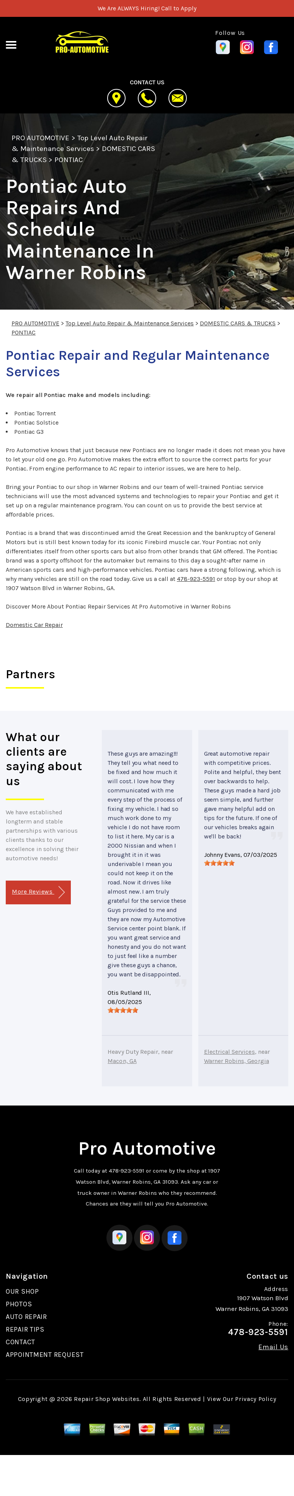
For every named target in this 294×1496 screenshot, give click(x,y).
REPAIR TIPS (25, 1329)
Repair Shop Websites (106, 1398)
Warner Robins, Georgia (236, 1061)
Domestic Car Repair (34, 624)
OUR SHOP (22, 1291)
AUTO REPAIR (26, 1316)
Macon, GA (122, 1061)
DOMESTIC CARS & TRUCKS (238, 323)
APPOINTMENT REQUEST (45, 1354)
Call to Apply (178, 8)
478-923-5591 (196, 578)
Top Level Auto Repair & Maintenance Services (129, 323)
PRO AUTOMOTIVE (40, 138)
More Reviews (38, 892)
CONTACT (20, 1342)
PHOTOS (19, 1304)
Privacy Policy (255, 1398)
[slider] (123, 1010)
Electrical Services (229, 1051)
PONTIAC (68, 160)
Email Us (273, 1346)
